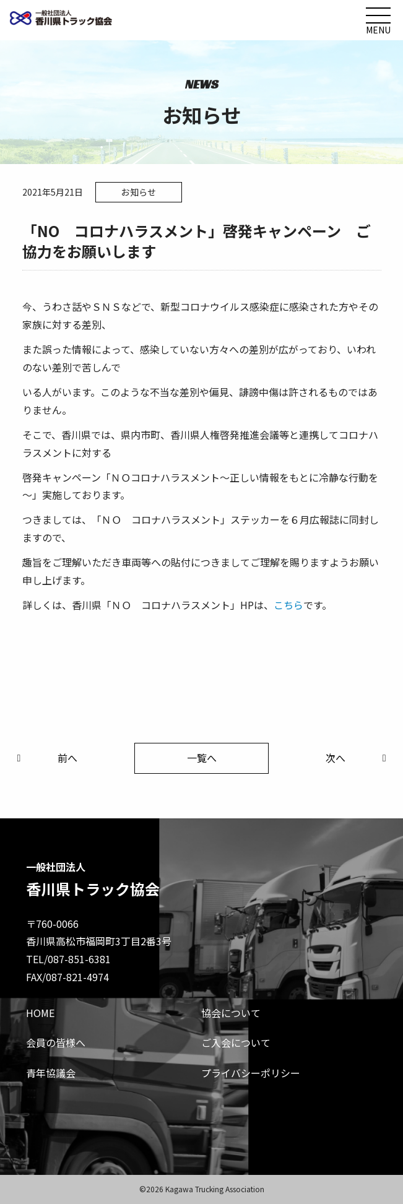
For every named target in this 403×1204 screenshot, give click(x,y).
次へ (358, 757)
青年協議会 (51, 1072)
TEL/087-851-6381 (68, 958)
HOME (40, 1012)
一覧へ (202, 757)
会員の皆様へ (55, 1042)
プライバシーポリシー (250, 1072)
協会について (231, 1012)
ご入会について (236, 1042)
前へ (44, 757)
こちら (288, 604)
